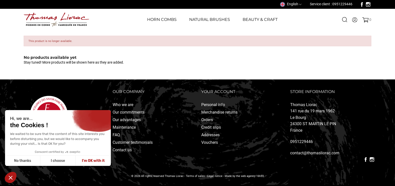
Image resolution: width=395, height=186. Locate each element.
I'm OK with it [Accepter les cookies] (93, 161)
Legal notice (214, 176)
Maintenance (124, 127)
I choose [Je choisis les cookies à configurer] (58, 161)
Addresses (210, 134)
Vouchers (209, 142)
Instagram (368, 4)
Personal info (213, 104)
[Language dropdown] (291, 4)
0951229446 (301, 141)
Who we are (123, 104)
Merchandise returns (219, 112)
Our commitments (129, 112)
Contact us (122, 150)
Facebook (362, 4)
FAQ (116, 134)
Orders (207, 119)
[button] (11, 177)
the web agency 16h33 (250, 176)
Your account (218, 91)
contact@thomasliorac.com (314, 153)
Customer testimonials (133, 142)
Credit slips (211, 127)
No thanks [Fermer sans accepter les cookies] (22, 161)
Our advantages (127, 119)
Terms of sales (195, 176)
